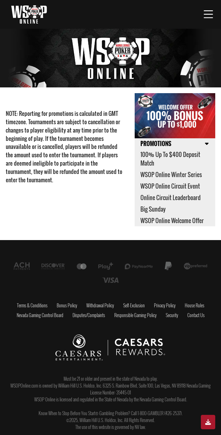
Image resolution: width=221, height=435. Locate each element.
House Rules (194, 305)
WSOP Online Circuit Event (170, 186)
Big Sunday (153, 209)
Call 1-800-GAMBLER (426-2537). (156, 413)
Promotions (155, 143)
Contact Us (196, 315)
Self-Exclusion (134, 305)
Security (172, 315)
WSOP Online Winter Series (171, 174)
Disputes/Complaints (89, 315)
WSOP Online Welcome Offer (172, 220)
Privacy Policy (165, 305)
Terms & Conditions (32, 305)
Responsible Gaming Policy (135, 315)
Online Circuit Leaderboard (170, 197)
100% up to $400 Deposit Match (170, 158)
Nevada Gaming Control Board (40, 315)
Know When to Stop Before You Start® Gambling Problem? (84, 413)
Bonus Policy (67, 305)
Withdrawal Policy (100, 305)
